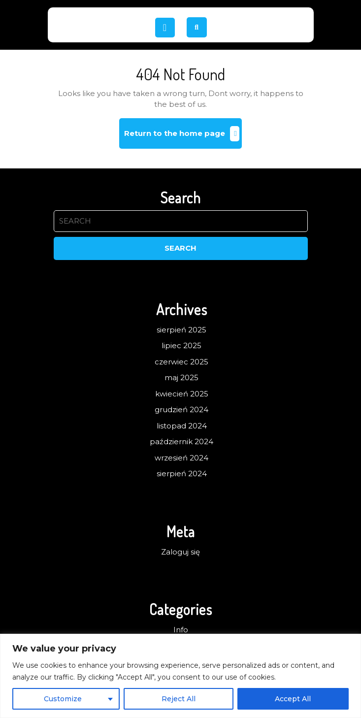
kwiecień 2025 (181, 393)
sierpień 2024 (182, 473)
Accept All (293, 698)
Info (180, 629)
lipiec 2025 (181, 345)
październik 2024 (181, 441)
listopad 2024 (182, 425)
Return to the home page (183, 137)
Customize (63, 698)
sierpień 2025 (181, 329)
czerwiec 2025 (181, 361)
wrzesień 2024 (181, 457)
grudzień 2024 (181, 409)
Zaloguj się (180, 551)
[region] (180, 676)
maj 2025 (181, 377)
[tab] (165, 27)
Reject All (179, 698)
